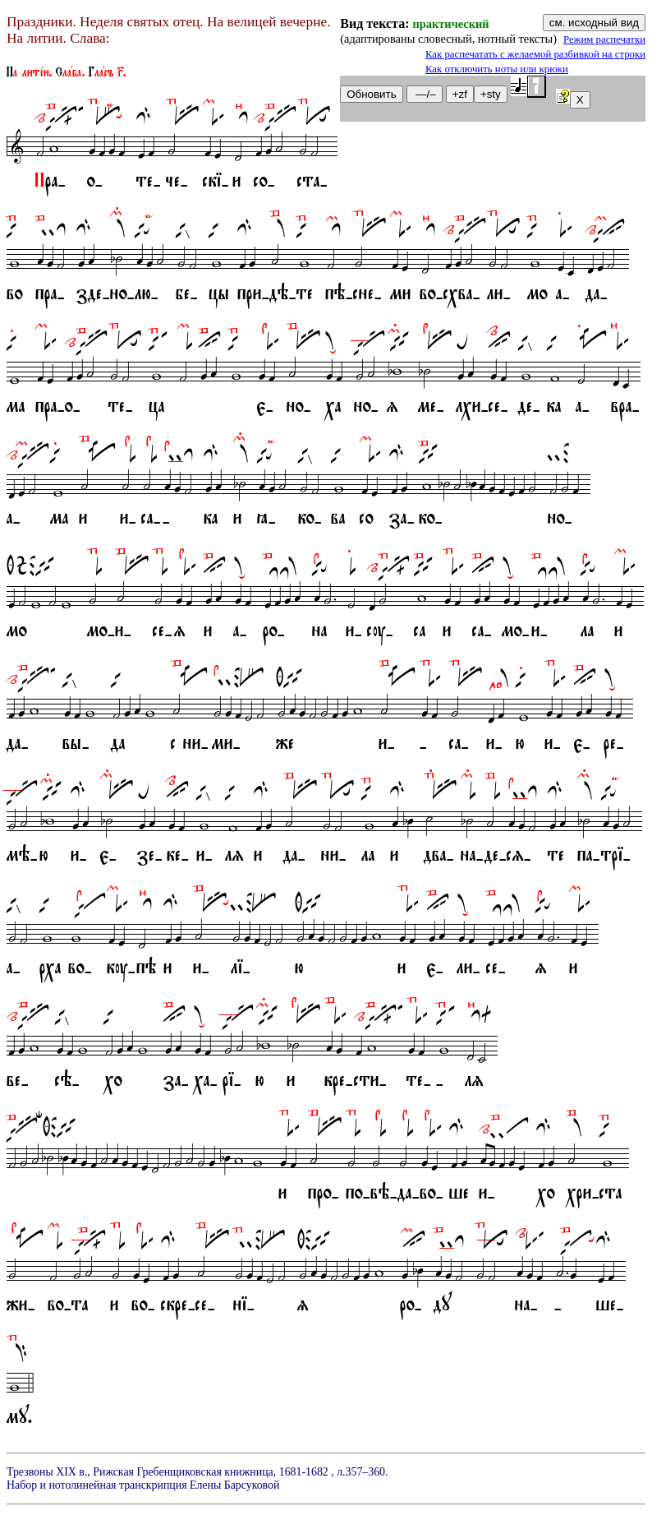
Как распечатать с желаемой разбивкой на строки (535, 54)
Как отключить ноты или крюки (496, 69)
